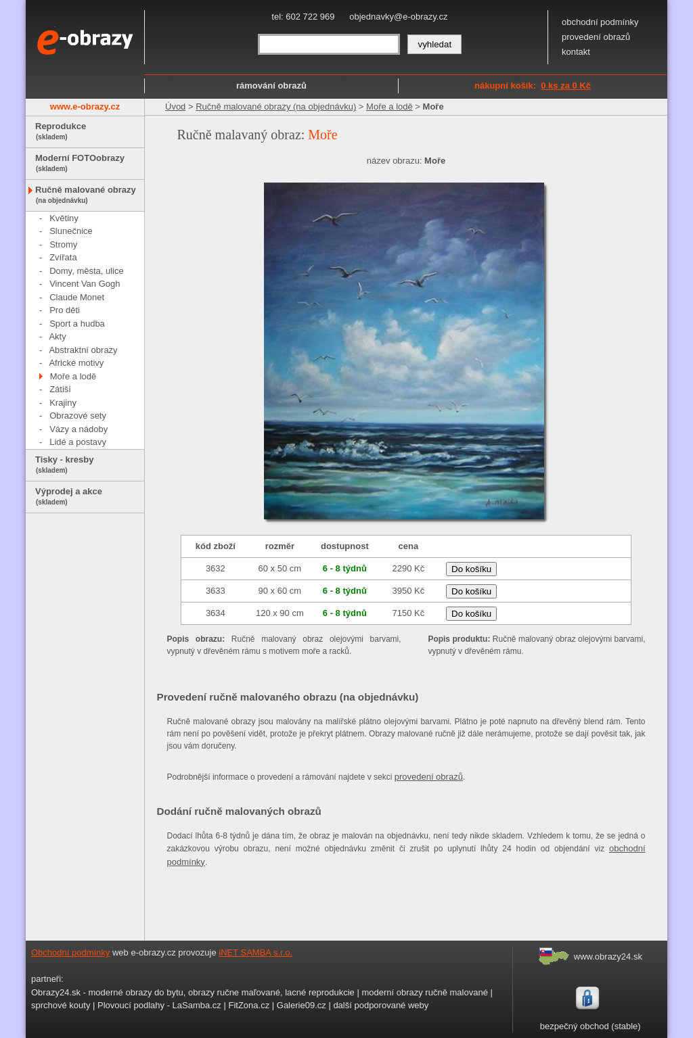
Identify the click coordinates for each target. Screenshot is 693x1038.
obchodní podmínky (600, 22)
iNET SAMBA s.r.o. (255, 952)
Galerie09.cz (301, 1005)
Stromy (63, 244)
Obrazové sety (77, 415)
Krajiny (62, 403)
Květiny (64, 218)
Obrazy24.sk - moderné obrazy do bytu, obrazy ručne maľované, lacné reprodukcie (193, 992)
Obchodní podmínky (70, 952)
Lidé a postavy (77, 442)
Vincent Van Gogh (84, 284)
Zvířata (62, 257)
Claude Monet (76, 297)
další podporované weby (380, 1005)
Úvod (175, 106)
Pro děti (64, 310)
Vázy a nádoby (78, 429)
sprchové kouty (60, 1005)
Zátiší (60, 389)
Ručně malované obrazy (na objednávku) (276, 106)
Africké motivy (76, 363)
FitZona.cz (248, 1005)
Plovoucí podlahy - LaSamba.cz (159, 1005)
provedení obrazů (596, 37)
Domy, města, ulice (86, 271)
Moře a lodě (73, 376)
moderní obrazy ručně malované (424, 992)
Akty (57, 336)
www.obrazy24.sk (608, 956)
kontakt (576, 52)
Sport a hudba (77, 324)
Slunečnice (71, 231)
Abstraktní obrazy (83, 350)
